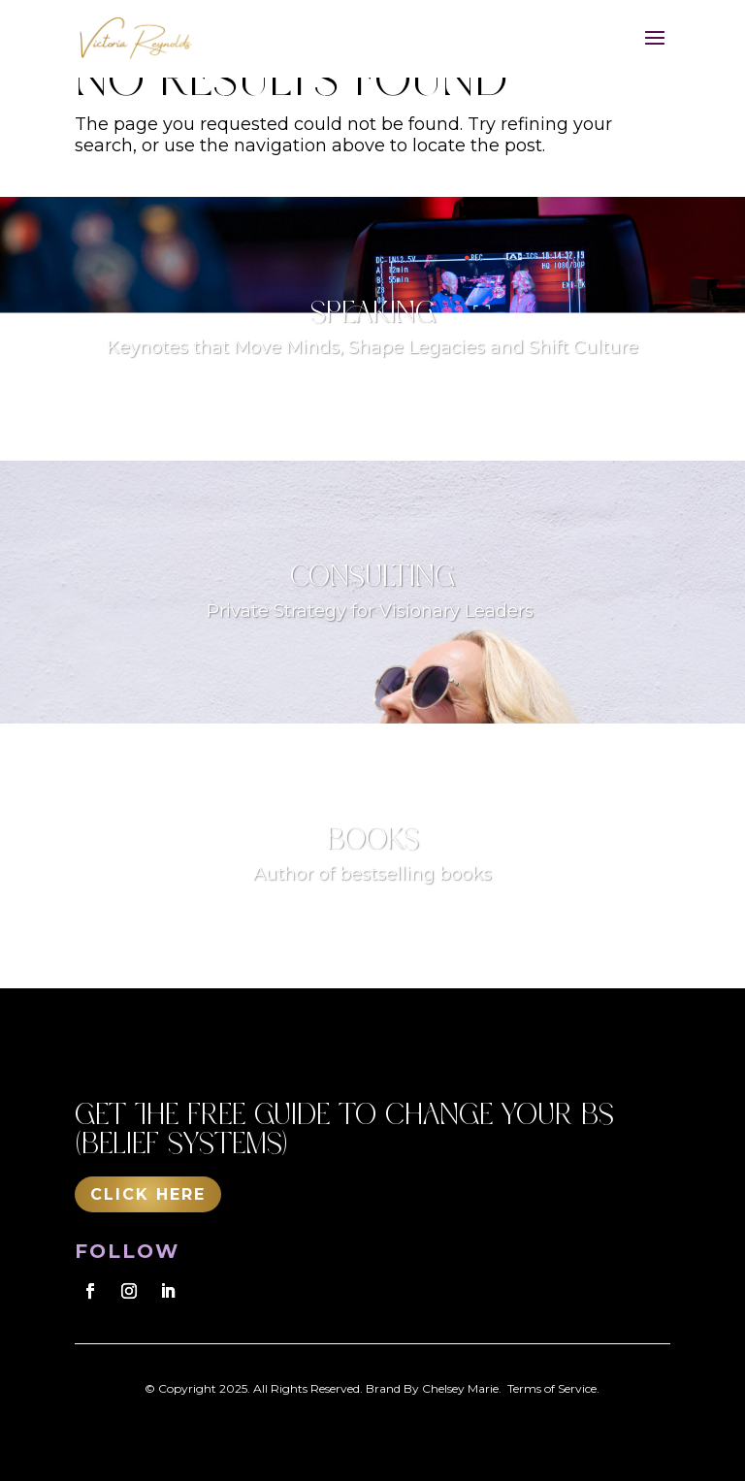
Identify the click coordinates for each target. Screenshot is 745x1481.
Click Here (148, 1194)
